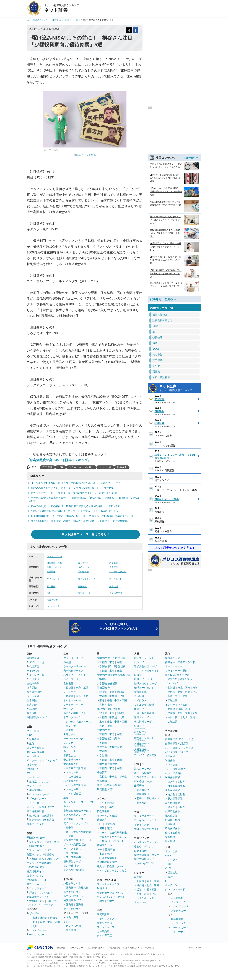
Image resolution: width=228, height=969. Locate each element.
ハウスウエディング (145, 842)
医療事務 (110, 824)
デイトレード (53, 579)
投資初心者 (52, 599)
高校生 (103, 776)
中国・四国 (53, 922)
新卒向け (142, 802)
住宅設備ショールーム (39, 880)
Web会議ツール (143, 781)
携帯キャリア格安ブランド (180, 662)
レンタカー (69, 742)
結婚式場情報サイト (145, 859)
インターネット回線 (176, 704)
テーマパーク (141, 902)
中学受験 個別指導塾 (108, 738)
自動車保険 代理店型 (176, 743)
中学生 (113, 776)
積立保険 (170, 841)
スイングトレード (86, 579)
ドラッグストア (105, 918)
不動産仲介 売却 (36, 837)
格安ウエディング (144, 846)
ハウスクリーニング (74, 674)
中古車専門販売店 (76, 768)
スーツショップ (105, 927)
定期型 (181, 781)
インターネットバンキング (42, 760)
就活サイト (140, 662)
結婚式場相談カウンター (148, 855)
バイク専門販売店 (76, 785)
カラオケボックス (144, 898)
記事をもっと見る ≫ (163, 299)
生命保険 (32, 700)
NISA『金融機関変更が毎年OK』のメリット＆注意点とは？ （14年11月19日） (75, 511)
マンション (35, 841)
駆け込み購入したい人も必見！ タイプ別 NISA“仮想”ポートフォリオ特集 (72, 487)
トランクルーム (72, 717)
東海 (41, 858)
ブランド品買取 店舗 (75, 844)
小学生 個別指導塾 (107, 764)
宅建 (101, 828)
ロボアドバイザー (37, 824)
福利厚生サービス (73, 861)
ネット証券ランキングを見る (173, 547)
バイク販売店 (70, 780)
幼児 (101, 807)
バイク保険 (33, 670)
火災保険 (32, 687)
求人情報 (149, 947)
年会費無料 (35, 790)
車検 (65, 797)
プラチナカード (179, 910)
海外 (75, 917)
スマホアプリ (115, 593)
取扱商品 (113, 563)
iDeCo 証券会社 (35, 752)
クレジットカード (37, 785)
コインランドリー (73, 679)
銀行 (31, 743)
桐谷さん (122, 467)
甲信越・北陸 (116, 696)
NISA (61, 467)
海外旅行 (83, 887)
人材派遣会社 (141, 750)
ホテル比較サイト (73, 896)
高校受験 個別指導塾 (108, 708)
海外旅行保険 (34, 691)
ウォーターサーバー (74, 658)
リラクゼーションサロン (110, 892)
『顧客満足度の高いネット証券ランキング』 (59, 460)
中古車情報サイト (73, 759)
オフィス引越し (72, 848)
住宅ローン (33, 769)
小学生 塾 (102, 755)
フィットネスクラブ (108, 884)
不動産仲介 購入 (36, 845)
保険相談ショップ (37, 717)
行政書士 (104, 836)
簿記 (109, 828)
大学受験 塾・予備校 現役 (111, 658)
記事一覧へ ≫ (191, 157)
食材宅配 (68, 683)
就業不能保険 (172, 811)
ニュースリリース (76, 947)
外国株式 (82, 586)
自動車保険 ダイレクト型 (179, 739)
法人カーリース (143, 768)
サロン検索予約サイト (146, 828)
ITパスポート (116, 841)
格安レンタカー (72, 747)
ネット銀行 (33, 756)
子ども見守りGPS (73, 870)
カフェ (67, 806)
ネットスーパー (72, 700)
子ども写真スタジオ (74, 814)
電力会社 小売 (71, 865)
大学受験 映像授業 (107, 683)
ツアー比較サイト (73, 908)
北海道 (103, 691)
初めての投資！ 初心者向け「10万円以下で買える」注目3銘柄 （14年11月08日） (77, 506)
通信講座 (102, 819)
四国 (170, 696)
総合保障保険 (172, 828)
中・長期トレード (117, 579)
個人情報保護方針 (96, 947)
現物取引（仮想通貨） (41, 815)
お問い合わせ (114, 947)
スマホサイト (84, 593)
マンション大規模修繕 (39, 863)
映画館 (138, 876)
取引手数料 (83, 563)
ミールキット (70, 691)
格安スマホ (186, 679)
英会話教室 (103, 811)
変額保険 (170, 836)
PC (48, 593)
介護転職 (139, 696)
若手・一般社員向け (148, 798)
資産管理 (113, 567)
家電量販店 (103, 914)
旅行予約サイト (72, 883)
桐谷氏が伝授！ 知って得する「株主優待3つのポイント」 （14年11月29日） (74, 492)
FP (101, 824)
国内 (68, 917)
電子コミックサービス (75, 823)
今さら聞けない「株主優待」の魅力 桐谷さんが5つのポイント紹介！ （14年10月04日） (81, 520)
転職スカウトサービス (146, 683)
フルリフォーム (38, 888)
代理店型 (34, 666)
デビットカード (35, 802)
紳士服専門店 (104, 922)
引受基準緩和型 (176, 785)
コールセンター (54, 606)
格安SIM (172, 679)
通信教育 (102, 772)
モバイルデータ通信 (176, 670)
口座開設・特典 (54, 563)
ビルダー (34, 913)
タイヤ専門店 (104, 935)
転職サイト (140, 674)
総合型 (69, 827)
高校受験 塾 (103, 687)
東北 (34, 917)
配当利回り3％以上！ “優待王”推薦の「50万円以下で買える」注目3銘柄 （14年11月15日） (82, 516)
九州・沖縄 (105, 704)
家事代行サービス (73, 670)
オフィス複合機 (72, 857)
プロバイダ (171, 683)
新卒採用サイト (143, 732)
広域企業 (173, 700)
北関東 (43, 917)
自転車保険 (33, 683)
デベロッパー (36, 934)
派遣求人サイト (143, 717)
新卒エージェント (144, 738)
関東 (156, 881)
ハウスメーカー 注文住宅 (40, 905)
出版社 (69, 836)
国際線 (79, 904)
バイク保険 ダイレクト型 (179, 747)
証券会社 (34, 739)
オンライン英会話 (107, 815)
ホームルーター (174, 666)
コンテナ (71, 725)
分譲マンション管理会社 (40, 854)
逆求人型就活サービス (146, 666)
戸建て (48, 841)
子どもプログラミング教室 (112, 870)
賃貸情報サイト (35, 871)
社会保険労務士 (118, 832)
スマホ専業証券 (35, 747)
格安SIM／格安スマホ (177, 674)
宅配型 (69, 730)
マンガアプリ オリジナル (77, 840)
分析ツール (83, 567)
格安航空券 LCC (72, 900)
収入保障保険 (175, 798)
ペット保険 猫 (173, 773)
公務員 (103, 841)
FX (28, 773)
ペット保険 (33, 696)
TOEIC (103, 832)
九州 (56, 858)
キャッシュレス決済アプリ (42, 807)
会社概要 (61, 947)
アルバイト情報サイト (146, 670)
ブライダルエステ (144, 816)
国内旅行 (71, 887)
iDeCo (168, 868)
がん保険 (32, 708)
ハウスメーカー (38, 930)
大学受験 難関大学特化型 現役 (114, 674)
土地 (56, 841)
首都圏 (33, 858)
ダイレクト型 (36, 662)
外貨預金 (32, 764)
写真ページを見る (86, 155)
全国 (154, 893)
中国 (195, 691)
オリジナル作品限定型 (78, 831)
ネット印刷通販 (143, 772)
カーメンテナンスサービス (78, 802)
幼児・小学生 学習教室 (110, 785)
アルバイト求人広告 (145, 755)
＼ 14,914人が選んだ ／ (118, 626)
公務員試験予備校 (107, 862)
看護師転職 (140, 691)
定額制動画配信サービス (77, 810)
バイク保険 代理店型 (176, 752)
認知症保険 (171, 815)
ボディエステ (141, 824)
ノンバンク (45, 781)
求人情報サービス (144, 721)
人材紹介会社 (141, 744)
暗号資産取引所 (35, 811)
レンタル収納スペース (78, 721)
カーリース (69, 751)
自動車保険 (33, 658)
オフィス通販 (70, 853)
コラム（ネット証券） (81, 467)
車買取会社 (69, 755)
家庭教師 (102, 780)
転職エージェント (144, 687)
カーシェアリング (73, 738)
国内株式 (51, 586)
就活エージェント (144, 658)
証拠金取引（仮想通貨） (43, 819)
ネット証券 (105, 467)
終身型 (171, 781)
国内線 (69, 904)
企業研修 (139, 785)
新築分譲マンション (38, 896)
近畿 (49, 858)
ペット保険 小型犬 (175, 769)
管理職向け (143, 794)
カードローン (34, 777)
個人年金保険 (172, 832)
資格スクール (104, 845)
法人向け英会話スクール (110, 866)
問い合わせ (83, 571)
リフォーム (33, 884)
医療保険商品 (172, 777)
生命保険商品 (172, 790)
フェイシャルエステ (145, 820)
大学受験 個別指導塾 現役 (111, 666)
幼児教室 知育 (105, 789)
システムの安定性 (117, 571)
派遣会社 (139, 708)
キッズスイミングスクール (111, 896)
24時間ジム (103, 888)
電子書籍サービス (73, 819)
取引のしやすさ (54, 567)
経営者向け (143, 789)
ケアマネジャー (120, 836)
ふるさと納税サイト (74, 713)
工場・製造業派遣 (144, 713)
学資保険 (32, 713)
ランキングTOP (54, 556)
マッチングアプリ (144, 863)
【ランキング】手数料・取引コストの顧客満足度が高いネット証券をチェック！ (76, 483)
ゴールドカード (38, 798)
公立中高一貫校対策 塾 (110, 747)
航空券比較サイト (73, 891)
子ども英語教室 (105, 802)
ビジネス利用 (73, 925)
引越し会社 (69, 734)
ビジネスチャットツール (148, 777)
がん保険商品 (172, 802)
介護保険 (170, 824)
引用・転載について (132, 947)
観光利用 (71, 930)
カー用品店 (103, 931)
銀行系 (33, 781)
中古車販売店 (70, 764)
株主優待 (47, 467)
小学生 (123, 776)
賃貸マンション (35, 875)
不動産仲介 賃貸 (36, 867)
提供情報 (51, 571)
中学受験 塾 (103, 730)
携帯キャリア (172, 658)
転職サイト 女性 (143, 679)
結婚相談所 (140, 850)
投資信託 (113, 586)
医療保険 (32, 704)
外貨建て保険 (172, 819)
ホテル (67, 921)
